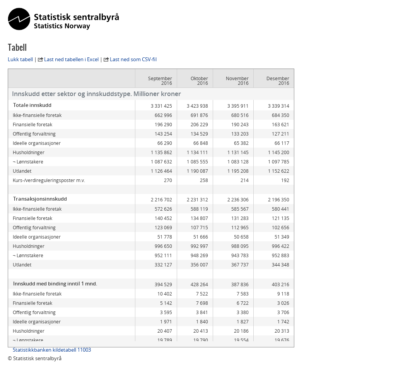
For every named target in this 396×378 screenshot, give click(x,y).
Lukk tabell (20, 59)
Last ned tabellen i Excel (71, 59)
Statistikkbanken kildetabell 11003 (52, 349)
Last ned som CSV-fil (133, 59)
